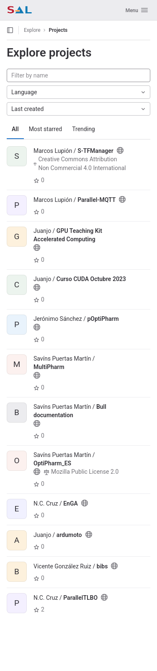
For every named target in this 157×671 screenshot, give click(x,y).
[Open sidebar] (10, 30)
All (15, 129)
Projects (58, 30)
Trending (83, 129)
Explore (32, 30)
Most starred (45, 129)
